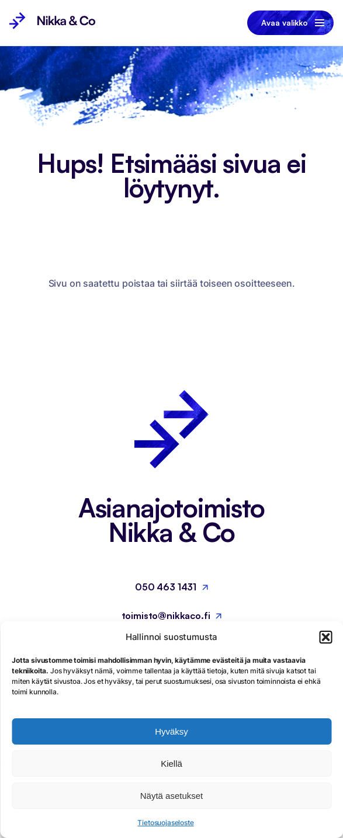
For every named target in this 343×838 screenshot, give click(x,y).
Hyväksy (171, 731)
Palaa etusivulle (164, 307)
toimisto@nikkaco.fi (166, 615)
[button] (325, 637)
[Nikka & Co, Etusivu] (52, 23)
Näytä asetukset (171, 796)
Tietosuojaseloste (165, 822)
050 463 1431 (165, 587)
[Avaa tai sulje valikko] (290, 23)
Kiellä (171, 764)
